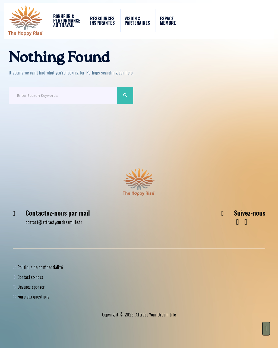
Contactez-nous (30, 277)
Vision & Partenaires (137, 20)
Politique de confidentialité (40, 267)
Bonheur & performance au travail (66, 20)
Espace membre (168, 20)
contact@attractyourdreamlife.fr (54, 222)
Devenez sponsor (31, 287)
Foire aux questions (33, 296)
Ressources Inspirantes (102, 20)
